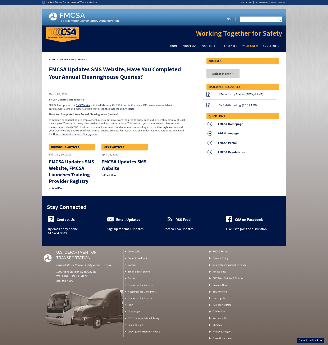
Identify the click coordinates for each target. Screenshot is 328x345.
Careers (132, 265)
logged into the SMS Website (118, 109)
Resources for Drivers (140, 298)
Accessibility (219, 271)
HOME (52, 59)
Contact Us (134, 251)
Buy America (220, 291)
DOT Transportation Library (143, 318)
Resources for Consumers (142, 291)
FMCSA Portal (220, 251)
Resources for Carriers (140, 285)
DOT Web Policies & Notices (228, 278)
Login (229, 19)
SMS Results (271, 46)
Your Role (208, 46)
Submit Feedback (310, 340)
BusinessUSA (220, 285)
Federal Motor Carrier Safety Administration (84, 265)
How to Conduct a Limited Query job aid (75, 134)
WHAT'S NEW (67, 59)
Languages (134, 311)
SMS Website (83, 105)
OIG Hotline (219, 311)
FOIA (130, 305)
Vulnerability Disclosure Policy (229, 265)
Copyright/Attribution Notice (144, 331)
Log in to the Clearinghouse (157, 127)
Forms (131, 278)
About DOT (246, 2)
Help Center (229, 46)
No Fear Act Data (222, 305)
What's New (250, 46)
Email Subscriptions (139, 271)
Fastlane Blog (135, 325)
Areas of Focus (278, 2)
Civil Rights (219, 298)
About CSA (189, 46)
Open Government (223, 338)
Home (174, 46)
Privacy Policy (220, 258)
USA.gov (217, 325)
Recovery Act (220, 318)
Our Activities (261, 2)
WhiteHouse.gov (222, 331)
